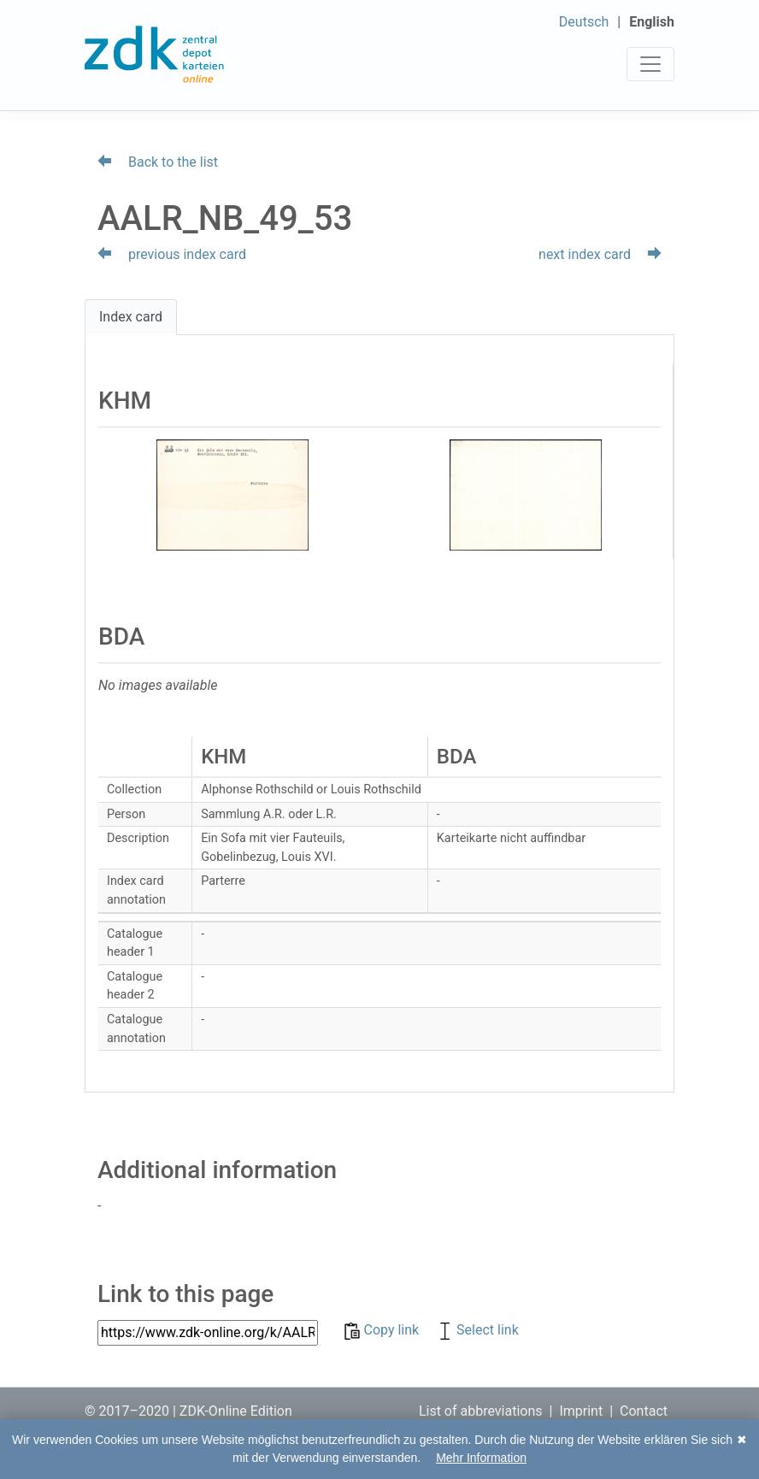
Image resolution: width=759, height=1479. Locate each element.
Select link (477, 1330)
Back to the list (157, 162)
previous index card (171, 254)
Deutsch (584, 22)
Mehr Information (481, 1457)
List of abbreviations (481, 1411)
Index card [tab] (130, 317)
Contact (644, 1411)
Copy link (383, 1330)
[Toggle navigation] (650, 64)
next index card (600, 254)
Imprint (581, 1411)
